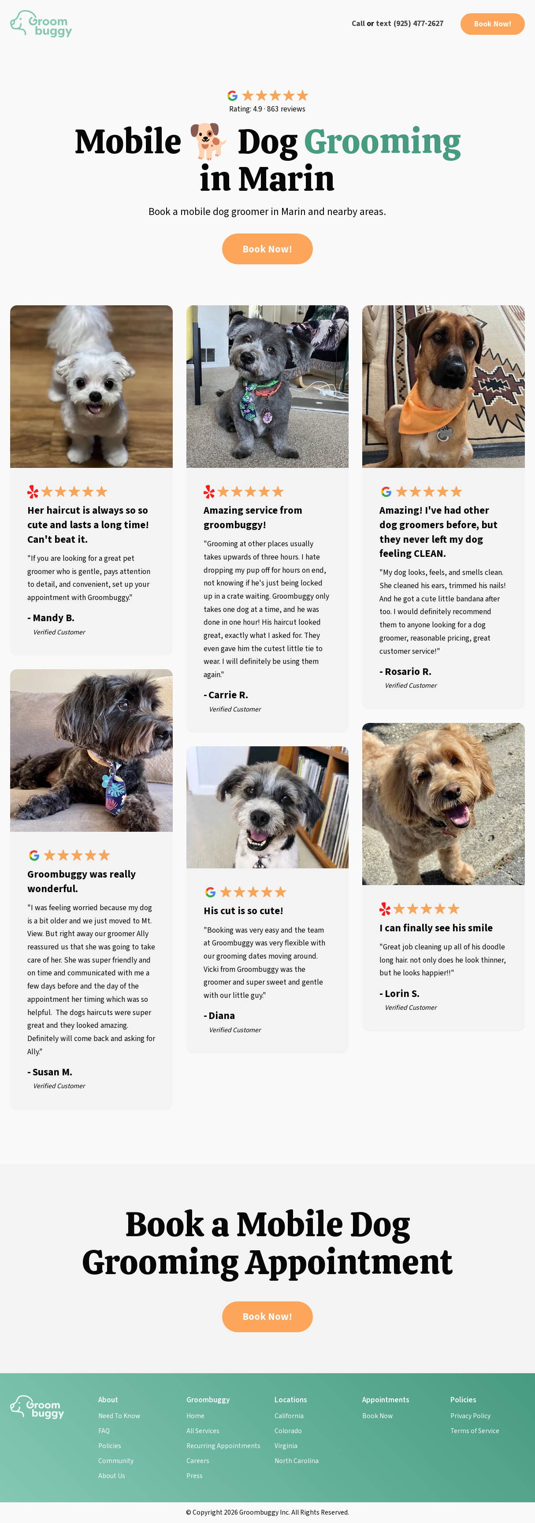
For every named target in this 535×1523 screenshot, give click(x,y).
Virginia (286, 1446)
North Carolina (297, 1461)
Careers (197, 1461)
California (289, 1416)
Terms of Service (474, 1431)
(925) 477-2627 (418, 23)
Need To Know (119, 1416)
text (383, 23)
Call (358, 23)
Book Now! (492, 24)
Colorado (288, 1431)
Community (116, 1461)
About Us (111, 1476)
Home (195, 1416)
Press (194, 1476)
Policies (109, 1446)
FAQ (104, 1431)
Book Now (377, 1416)
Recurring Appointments (223, 1446)
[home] (41, 23)
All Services (202, 1431)
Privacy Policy (470, 1416)
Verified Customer (59, 632)
